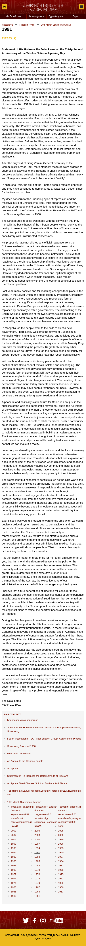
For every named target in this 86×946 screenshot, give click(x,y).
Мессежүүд (7, 25)
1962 (13, 896)
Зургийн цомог (56, 16)
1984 (61, 861)
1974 (13, 878)
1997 (37, 843)
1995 (13, 848)
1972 (61, 878)
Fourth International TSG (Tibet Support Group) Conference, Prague (44, 738)
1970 (37, 883)
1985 (37, 861)
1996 (61, 843)
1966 (61, 887)
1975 (61, 874)
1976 (37, 874)
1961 (37, 896)
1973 (37, 878)
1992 (13, 852)
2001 (13, 839)
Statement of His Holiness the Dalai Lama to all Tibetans (37, 776)
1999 (61, 839)
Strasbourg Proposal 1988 (21, 746)
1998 (13, 843)
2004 (13, 835)
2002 (61, 835)
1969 (61, 883)
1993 (61, 848)
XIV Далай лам (13, 16)
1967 (37, 887)
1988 (37, 856)
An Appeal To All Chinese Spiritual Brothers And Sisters (37, 783)
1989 (13, 856)
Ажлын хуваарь (36, 16)
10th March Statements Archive (56, 25)
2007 (13, 830)
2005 (61, 830)
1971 (13, 883)
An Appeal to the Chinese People (25, 761)
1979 (37, 870)
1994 (37, 848)
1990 (61, 852)
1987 (61, 856)
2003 (37, 835)
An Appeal (12, 768)
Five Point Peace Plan (19, 753)
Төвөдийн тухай (27, 25)
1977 (13, 874)
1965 (13, 891)
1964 (37, 891)
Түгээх (7, 38)
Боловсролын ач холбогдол (22, 720)
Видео (76, 16)
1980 (13, 870)
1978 (61, 870)
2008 (61, 826)
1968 (13, 887)
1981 (61, 865)
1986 (13, 861)
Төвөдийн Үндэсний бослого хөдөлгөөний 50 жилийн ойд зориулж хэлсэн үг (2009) (69, 814)
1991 (37, 852)
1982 (37, 865)
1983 (13, 865)
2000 (37, 839)
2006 (37, 830)
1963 (61, 891)
